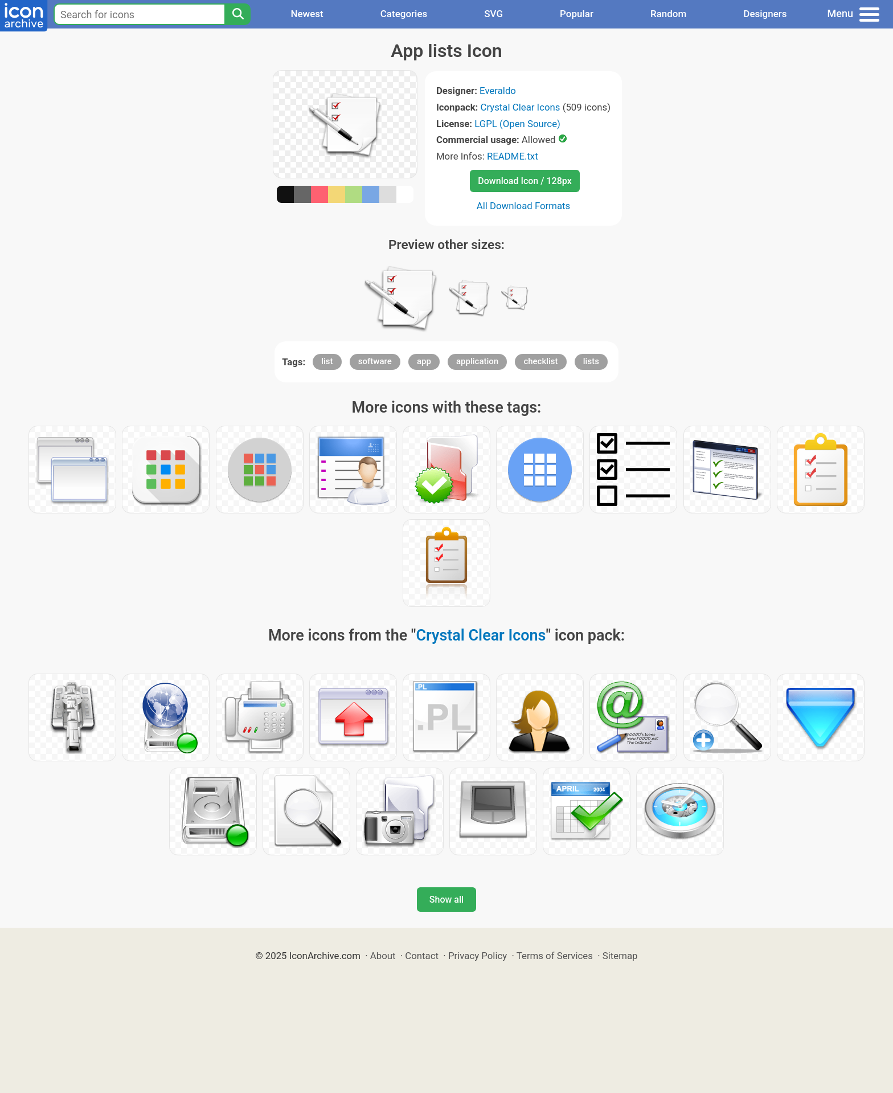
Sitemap (620, 955)
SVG (493, 13)
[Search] (237, 14)
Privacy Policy (477, 955)
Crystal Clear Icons (520, 107)
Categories (404, 13)
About (383, 955)
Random (668, 13)
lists (591, 361)
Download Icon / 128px (524, 181)
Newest (306, 13)
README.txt (512, 156)
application (477, 361)
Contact (422, 955)
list (327, 361)
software (375, 361)
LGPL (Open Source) (517, 123)
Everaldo (498, 90)
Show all (446, 899)
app (424, 361)
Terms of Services (555, 955)
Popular (576, 13)
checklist (540, 361)
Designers (765, 13)
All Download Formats (524, 205)
